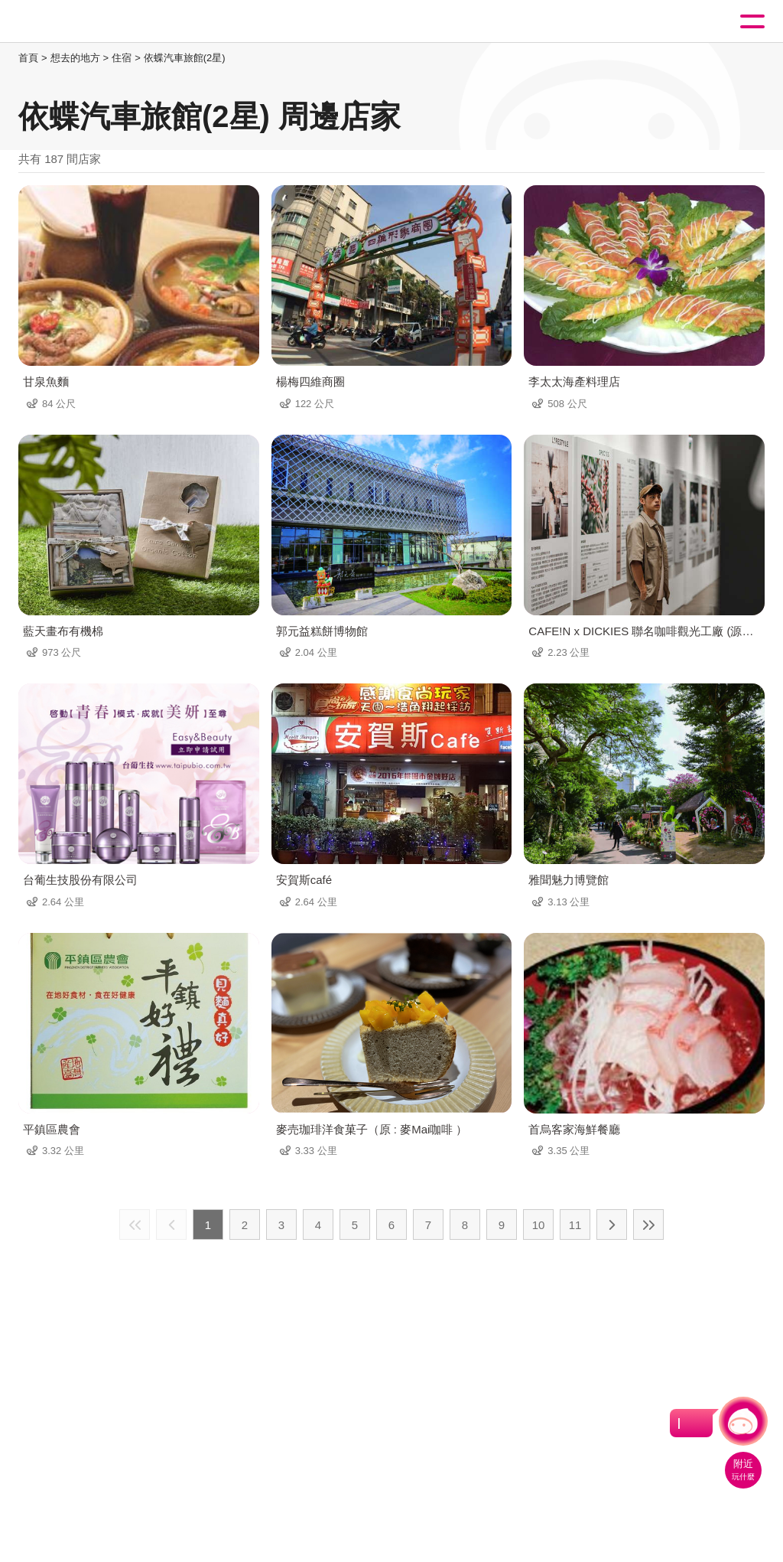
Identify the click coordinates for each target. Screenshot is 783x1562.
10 (538, 1224)
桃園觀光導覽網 (75, 21)
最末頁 (648, 1224)
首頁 (28, 58)
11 (575, 1224)
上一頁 (171, 1224)
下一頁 (611, 1224)
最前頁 (134, 1224)
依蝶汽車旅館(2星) (185, 58)
